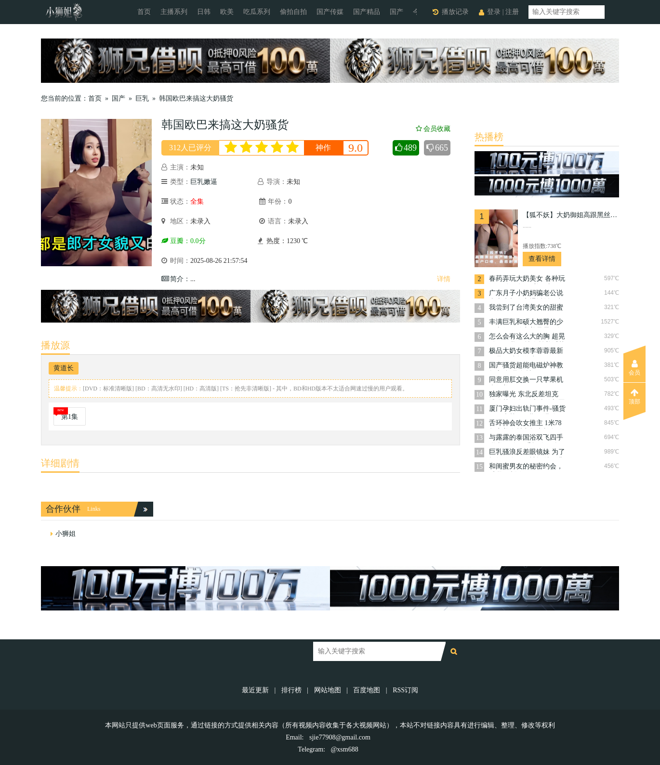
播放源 (55, 345)
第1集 (69, 416)
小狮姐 (65, 533)
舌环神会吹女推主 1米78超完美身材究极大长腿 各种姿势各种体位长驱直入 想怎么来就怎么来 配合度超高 (527, 423)
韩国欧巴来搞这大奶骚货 (196, 98)
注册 (512, 11)
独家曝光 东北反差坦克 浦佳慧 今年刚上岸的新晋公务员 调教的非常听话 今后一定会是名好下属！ (527, 395)
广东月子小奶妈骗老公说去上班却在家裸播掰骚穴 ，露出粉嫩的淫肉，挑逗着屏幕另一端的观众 (526, 293)
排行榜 (291, 690)
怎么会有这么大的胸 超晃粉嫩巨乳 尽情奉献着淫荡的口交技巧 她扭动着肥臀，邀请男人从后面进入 (527, 337)
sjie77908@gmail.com (339, 737)
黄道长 (63, 368)
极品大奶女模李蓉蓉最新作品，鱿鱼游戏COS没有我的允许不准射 (526, 351)
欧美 (227, 11)
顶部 (634, 397)
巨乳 (142, 98)
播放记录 (455, 11)
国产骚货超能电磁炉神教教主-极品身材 (526, 366)
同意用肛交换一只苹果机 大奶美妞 (526, 380)
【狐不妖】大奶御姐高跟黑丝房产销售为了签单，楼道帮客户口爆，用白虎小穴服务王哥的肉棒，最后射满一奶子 (571, 215)
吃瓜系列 (256, 11)
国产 (396, 11)
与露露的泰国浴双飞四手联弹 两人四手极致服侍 (526, 438)
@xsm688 (344, 749)
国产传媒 (330, 11)
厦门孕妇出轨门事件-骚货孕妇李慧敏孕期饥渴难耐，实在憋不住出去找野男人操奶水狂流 (527, 409)
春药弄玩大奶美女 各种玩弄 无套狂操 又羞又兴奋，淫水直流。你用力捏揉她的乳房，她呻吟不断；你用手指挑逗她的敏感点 (527, 279)
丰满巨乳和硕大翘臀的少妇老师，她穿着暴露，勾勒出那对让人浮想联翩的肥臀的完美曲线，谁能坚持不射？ (526, 322)
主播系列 (173, 11)
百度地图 (366, 690)
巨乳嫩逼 (203, 181)
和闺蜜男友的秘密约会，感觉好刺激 (526, 467)
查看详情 (541, 258)
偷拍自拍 (293, 11)
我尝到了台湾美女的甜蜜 (526, 307)
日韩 (204, 11)
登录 (494, 11)
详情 (443, 279)
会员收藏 (433, 128)
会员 (634, 368)
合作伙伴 (63, 509)
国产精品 (366, 11)
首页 (144, 11)
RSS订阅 (405, 690)
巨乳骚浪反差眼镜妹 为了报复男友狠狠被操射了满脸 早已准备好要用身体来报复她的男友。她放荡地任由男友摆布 (527, 452)
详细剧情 (60, 463)
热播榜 (489, 136)
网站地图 (327, 690)
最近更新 (255, 690)
